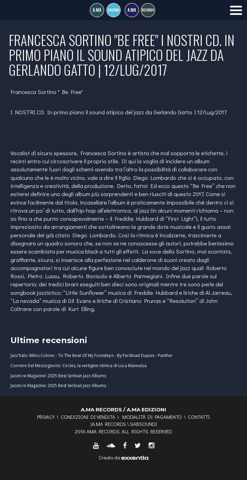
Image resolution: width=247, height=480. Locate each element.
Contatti (199, 416)
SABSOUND (142, 424)
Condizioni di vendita (88, 416)
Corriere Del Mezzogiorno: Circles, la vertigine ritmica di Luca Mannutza (78, 365)
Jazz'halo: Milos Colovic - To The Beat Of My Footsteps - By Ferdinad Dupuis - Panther (91, 355)
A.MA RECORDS (109, 424)
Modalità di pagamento (152, 416)
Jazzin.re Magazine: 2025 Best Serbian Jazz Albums (58, 376)
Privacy (46, 416)
